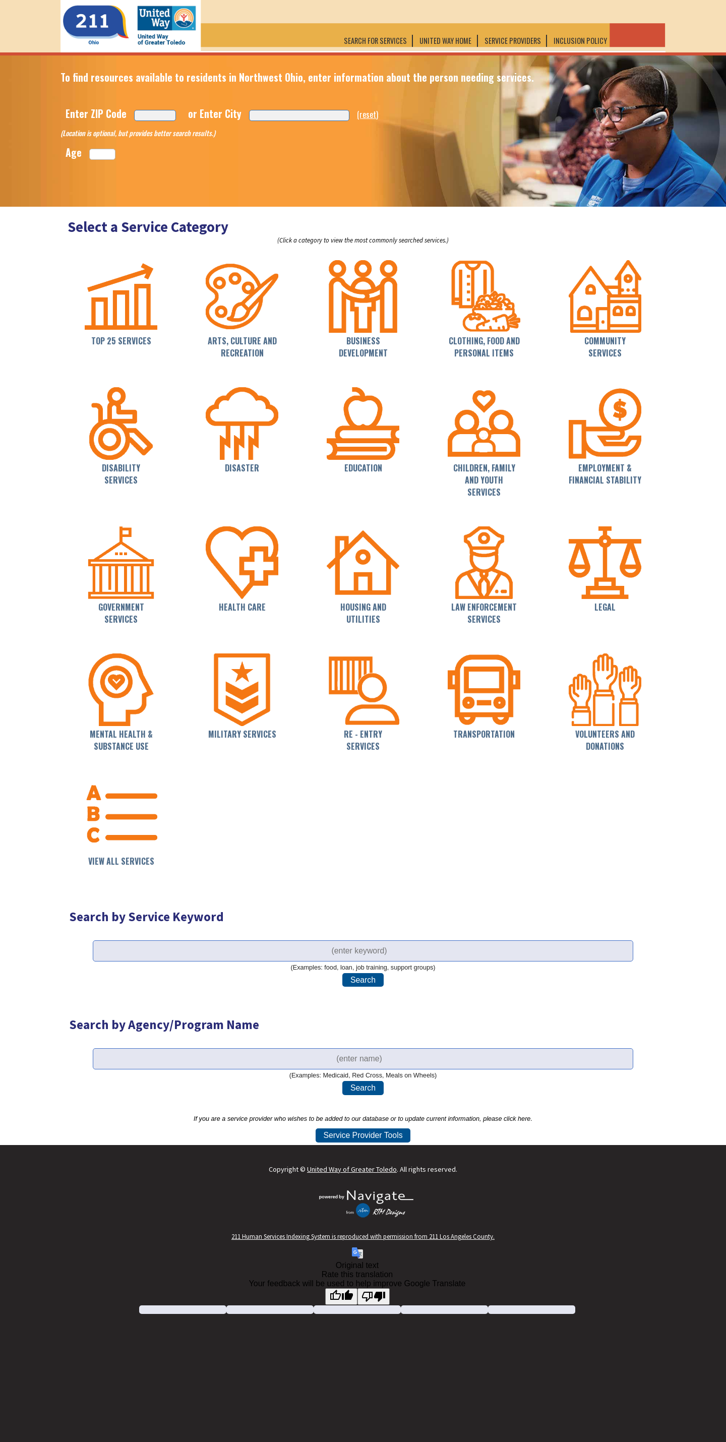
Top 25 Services (121, 341)
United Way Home (445, 40)
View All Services (121, 861)
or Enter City (214, 113)
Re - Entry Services (363, 740)
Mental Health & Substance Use (121, 740)
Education (363, 468)
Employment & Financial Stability (605, 474)
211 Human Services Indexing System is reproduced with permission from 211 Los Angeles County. (363, 1236)
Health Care (242, 607)
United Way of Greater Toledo (352, 1169)
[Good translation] (341, 1296)
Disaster (242, 468)
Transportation (484, 734)
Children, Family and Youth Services (484, 480)
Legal (605, 607)
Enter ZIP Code (96, 113)
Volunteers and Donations (605, 740)
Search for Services (375, 40)
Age (74, 152)
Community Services (605, 347)
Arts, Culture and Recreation (242, 347)
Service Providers (513, 40)
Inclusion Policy (581, 40)
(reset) (367, 114)
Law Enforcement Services (484, 613)
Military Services (242, 734)
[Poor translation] (373, 1296)
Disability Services (121, 474)
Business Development (363, 347)
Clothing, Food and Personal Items (484, 347)
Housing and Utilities (363, 613)
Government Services (121, 613)
